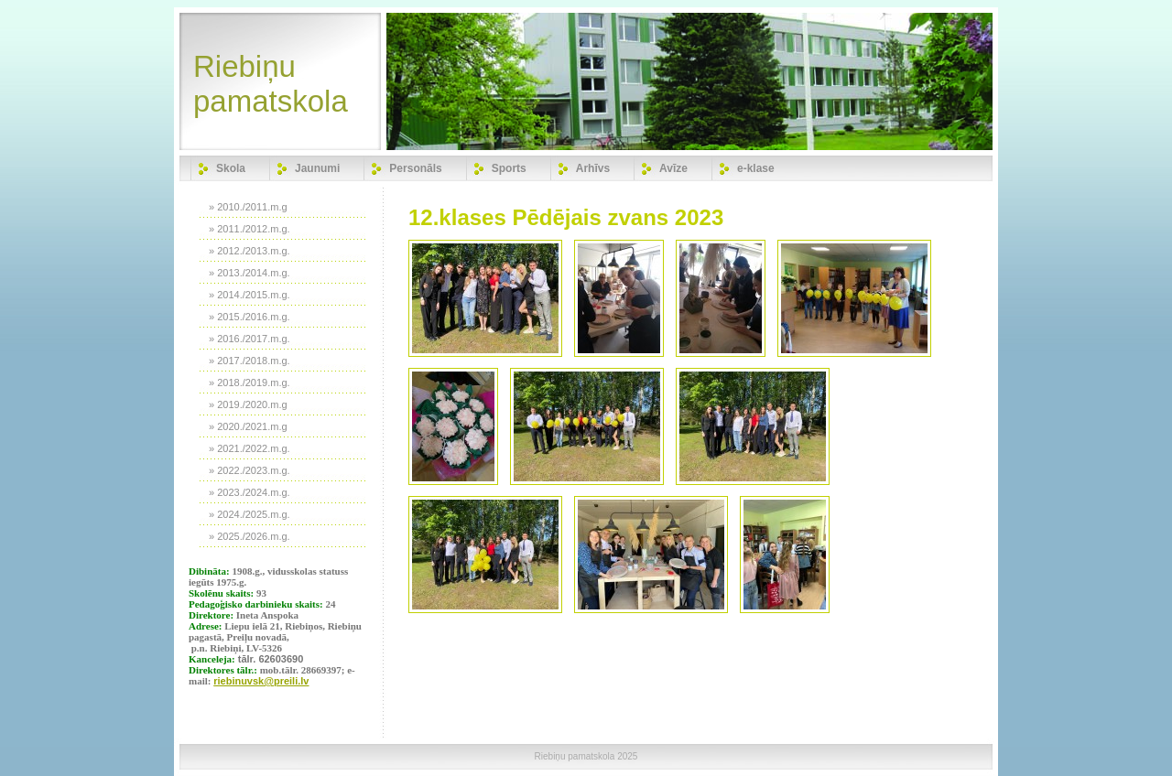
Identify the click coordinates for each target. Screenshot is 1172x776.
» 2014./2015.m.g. (249, 294)
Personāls (415, 168)
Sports (509, 168)
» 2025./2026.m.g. (249, 536)
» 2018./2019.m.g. (249, 382)
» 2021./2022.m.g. (249, 448)
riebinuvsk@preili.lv (261, 680)
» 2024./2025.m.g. (249, 514)
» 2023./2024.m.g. (249, 492)
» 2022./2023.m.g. (249, 470)
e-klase (756, 168)
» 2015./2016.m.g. (249, 316)
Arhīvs (593, 168)
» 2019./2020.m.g (248, 404)
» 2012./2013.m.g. (249, 250)
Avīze (673, 168)
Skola (230, 168)
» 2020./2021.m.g (248, 426)
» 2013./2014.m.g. (249, 272)
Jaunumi (317, 168)
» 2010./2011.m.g (248, 206)
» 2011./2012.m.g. (249, 228)
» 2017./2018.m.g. (249, 360)
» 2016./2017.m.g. (249, 338)
